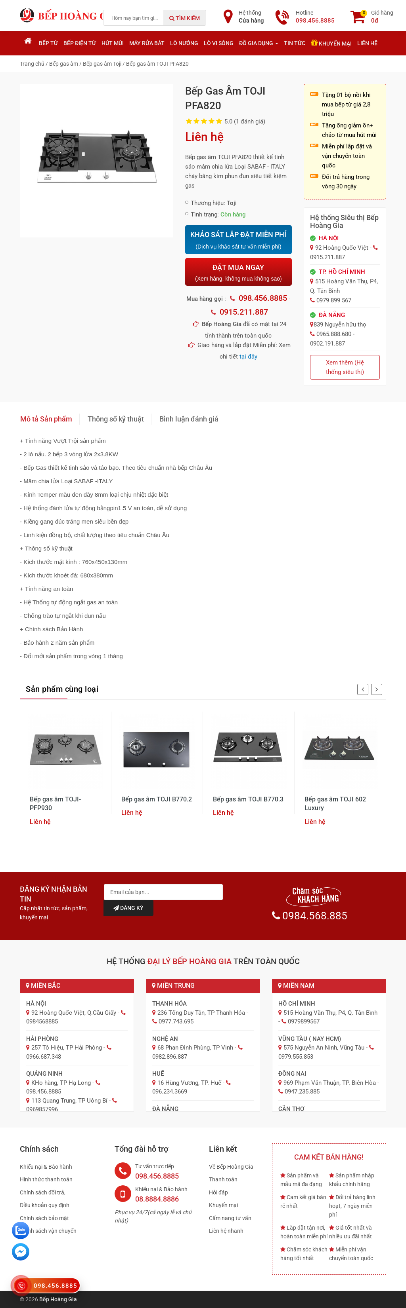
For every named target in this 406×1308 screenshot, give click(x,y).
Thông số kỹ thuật (116, 419)
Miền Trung (173, 985)
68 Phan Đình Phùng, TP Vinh (195, 1047)
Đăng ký (128, 908)
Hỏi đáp (218, 1192)
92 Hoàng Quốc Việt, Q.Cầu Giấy (73, 1012)
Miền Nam (296, 985)
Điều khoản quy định (44, 1205)
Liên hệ (367, 43)
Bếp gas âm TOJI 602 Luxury (335, 803)
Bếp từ (48, 43)
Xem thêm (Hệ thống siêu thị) (345, 367)
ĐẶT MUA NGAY (238, 272)
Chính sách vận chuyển (48, 1231)
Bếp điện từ (79, 43)
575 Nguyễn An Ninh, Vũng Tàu (323, 1047)
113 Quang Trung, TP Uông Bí (69, 1100)
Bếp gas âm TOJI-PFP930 (55, 803)
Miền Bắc (43, 985)
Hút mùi (113, 43)
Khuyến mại (331, 43)
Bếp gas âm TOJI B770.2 (156, 799)
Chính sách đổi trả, (42, 1192)
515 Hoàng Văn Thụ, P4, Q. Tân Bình (330, 1012)
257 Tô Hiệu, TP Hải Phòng (66, 1047)
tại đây (248, 356)
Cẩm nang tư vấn (230, 1218)
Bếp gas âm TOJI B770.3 (248, 799)
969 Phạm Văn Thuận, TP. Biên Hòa (329, 1082)
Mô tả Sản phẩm (46, 419)
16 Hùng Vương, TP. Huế (189, 1082)
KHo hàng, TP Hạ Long (61, 1082)
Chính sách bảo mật (44, 1218)
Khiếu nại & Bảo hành (46, 1167)
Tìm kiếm (184, 18)
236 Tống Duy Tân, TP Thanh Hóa (201, 1012)
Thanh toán (223, 1179)
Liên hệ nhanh (226, 1231)
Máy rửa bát (147, 43)
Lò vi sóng (219, 43)
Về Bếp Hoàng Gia (231, 1167)
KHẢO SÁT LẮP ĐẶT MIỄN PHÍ (238, 240)
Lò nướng (184, 43)
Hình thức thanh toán (46, 1179)
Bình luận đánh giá (188, 419)
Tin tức (294, 43)
